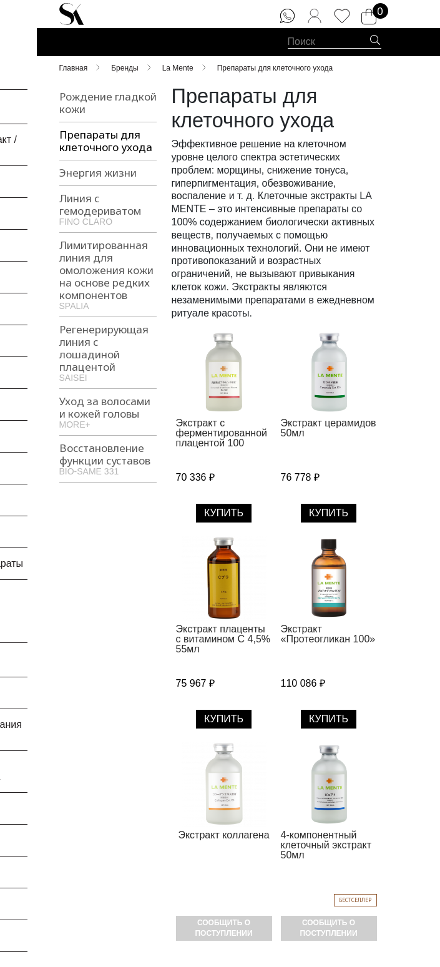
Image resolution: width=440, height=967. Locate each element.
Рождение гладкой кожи (108, 102)
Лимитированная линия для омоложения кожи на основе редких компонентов (108, 274)
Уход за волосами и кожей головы (108, 411)
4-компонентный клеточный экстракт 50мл (326, 845)
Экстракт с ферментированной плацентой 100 (221, 433)
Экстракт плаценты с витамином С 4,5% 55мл (223, 639)
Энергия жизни (98, 172)
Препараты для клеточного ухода (105, 140)
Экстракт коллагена (223, 835)
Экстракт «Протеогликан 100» (328, 634)
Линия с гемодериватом (108, 208)
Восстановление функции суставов (108, 458)
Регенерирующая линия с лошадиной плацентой (108, 352)
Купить (223, 513)
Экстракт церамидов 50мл (328, 428)
